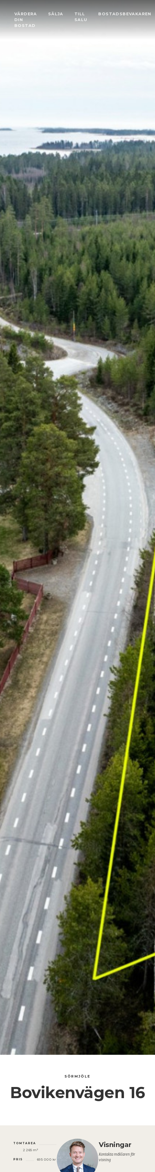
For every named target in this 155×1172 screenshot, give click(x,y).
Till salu (80, 16)
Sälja (55, 13)
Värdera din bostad (25, 19)
